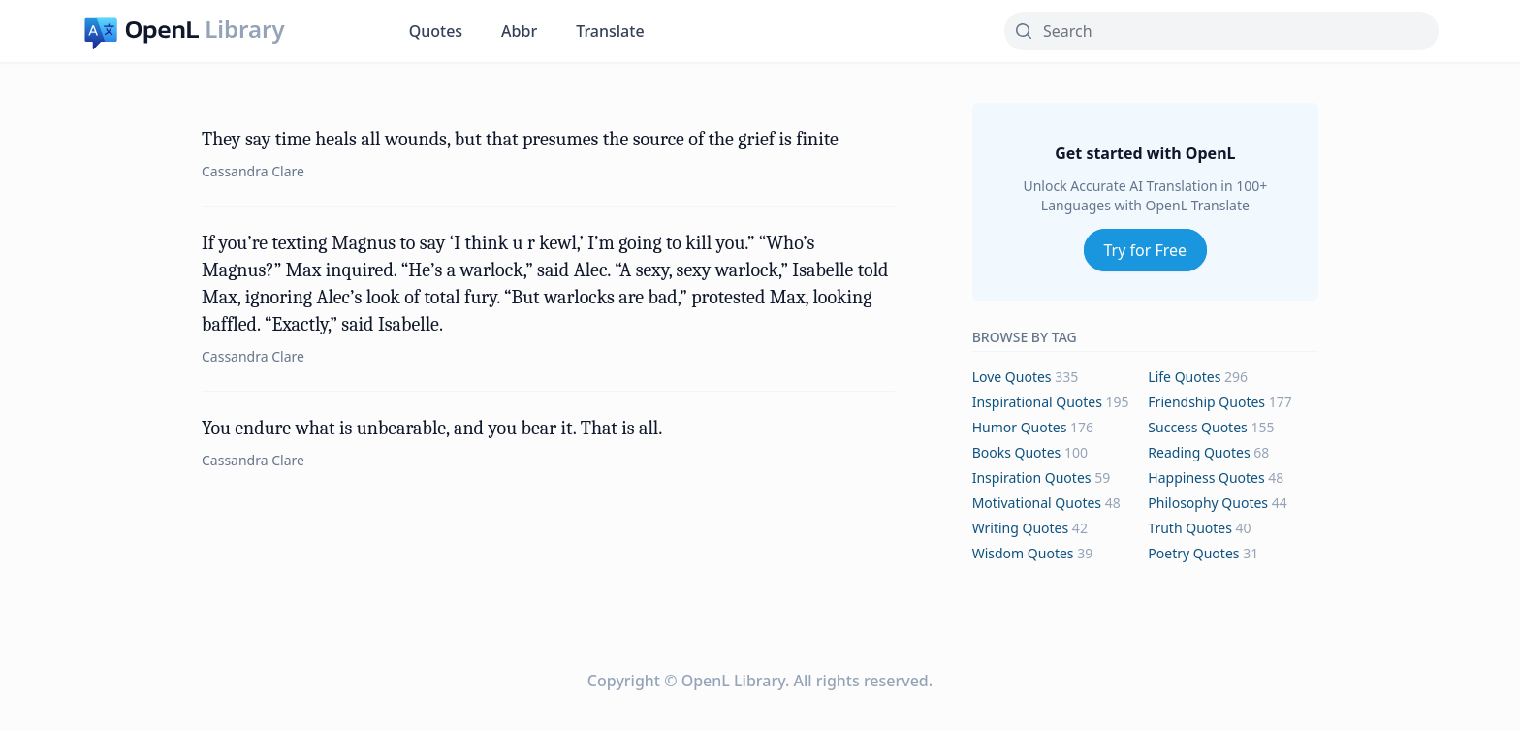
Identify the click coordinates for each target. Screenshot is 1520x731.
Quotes (435, 31)
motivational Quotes (1036, 502)
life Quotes (1184, 376)
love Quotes (1012, 376)
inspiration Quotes (1032, 477)
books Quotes (1016, 452)
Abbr (519, 31)
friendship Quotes (1206, 402)
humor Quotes (1019, 427)
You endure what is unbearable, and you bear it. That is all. (432, 428)
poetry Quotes (1193, 553)
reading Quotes (1199, 452)
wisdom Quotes (1023, 553)
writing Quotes (1020, 528)
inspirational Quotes (1037, 402)
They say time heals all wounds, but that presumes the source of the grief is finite (520, 139)
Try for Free (1146, 250)
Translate (610, 31)
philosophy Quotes (1208, 502)
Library (244, 29)
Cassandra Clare (253, 171)
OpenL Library (733, 680)
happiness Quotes (1206, 477)
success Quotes (1197, 427)
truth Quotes (1190, 528)
